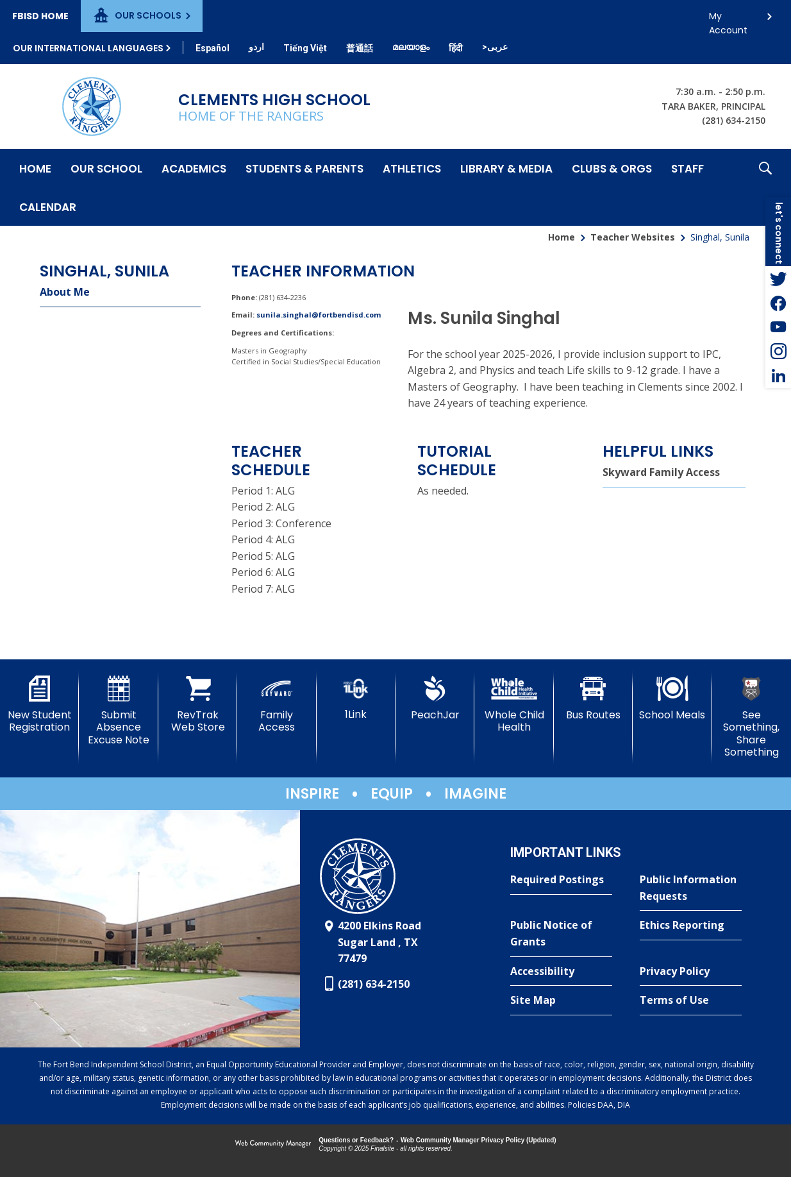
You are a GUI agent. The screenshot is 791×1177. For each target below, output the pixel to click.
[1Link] (356, 698)
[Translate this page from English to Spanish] (212, 48)
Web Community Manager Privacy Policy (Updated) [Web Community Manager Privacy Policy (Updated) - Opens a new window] (478, 1140)
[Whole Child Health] (514, 704)
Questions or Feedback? (356, 1140)
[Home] (35, 168)
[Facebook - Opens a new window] (778, 302)
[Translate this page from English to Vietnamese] (305, 48)
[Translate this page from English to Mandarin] (359, 48)
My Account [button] (728, 20)
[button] (765, 187)
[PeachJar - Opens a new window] (435, 698)
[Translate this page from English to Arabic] (495, 46)
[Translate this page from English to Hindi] (455, 48)
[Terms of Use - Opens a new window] (690, 1000)
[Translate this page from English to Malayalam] (411, 46)
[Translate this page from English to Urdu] (256, 46)
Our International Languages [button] (88, 48)
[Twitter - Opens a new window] (778, 278)
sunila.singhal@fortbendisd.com (318, 314)
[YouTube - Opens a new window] (778, 327)
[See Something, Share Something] (752, 717)
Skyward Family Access (661, 472)
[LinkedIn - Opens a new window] (778, 375)
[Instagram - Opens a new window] (778, 351)
